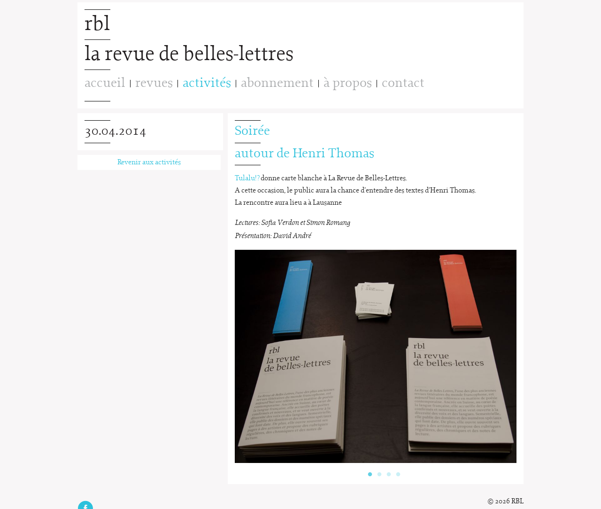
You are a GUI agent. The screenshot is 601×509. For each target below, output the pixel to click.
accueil (105, 83)
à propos (348, 83)
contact (403, 83)
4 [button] (398, 470)
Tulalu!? (247, 178)
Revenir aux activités (149, 162)
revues (154, 83)
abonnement (277, 83)
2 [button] (379, 470)
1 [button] (370, 470)
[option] (375, 356)
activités (207, 83)
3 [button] (388, 470)
